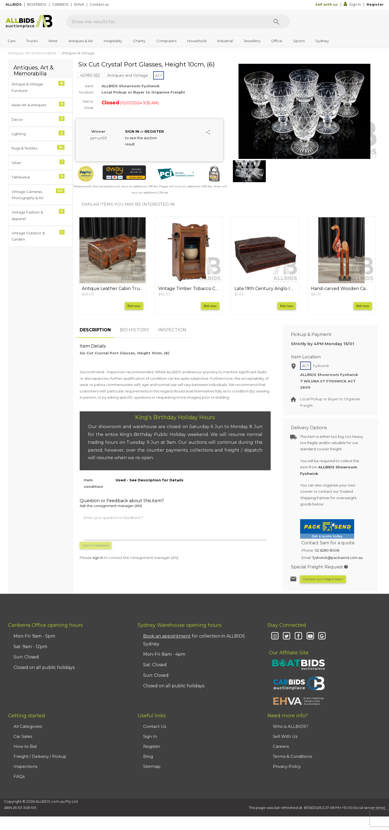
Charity (139, 41)
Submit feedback (95, 545)
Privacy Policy (287, 766)
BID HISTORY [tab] (134, 329)
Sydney (322, 41)
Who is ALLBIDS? (290, 726)
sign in (97, 557)
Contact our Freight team (323, 579)
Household (196, 41)
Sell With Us (285, 736)
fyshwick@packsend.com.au (338, 557)
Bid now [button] (134, 306)
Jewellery (252, 41)
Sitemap (151, 766)
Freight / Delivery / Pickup (40, 756)
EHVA (79, 4)
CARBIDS (60, 4)
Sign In (353, 4)
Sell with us (327, 4)
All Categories (28, 726)
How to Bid (25, 746)
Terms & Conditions (292, 756)
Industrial (225, 41)
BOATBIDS (37, 4)
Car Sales (23, 736)
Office (276, 41)
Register (375, 4)
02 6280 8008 (327, 550)
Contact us (99, 4)
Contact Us (154, 726)
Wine (53, 41)
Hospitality (113, 41)
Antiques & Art (80, 41)
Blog (148, 756)
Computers (166, 41)
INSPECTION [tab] (172, 329)
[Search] (276, 21)
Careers (281, 746)
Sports (299, 41)
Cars (11, 41)
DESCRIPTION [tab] (95, 329)
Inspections (25, 766)
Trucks (32, 41)
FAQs (19, 776)
